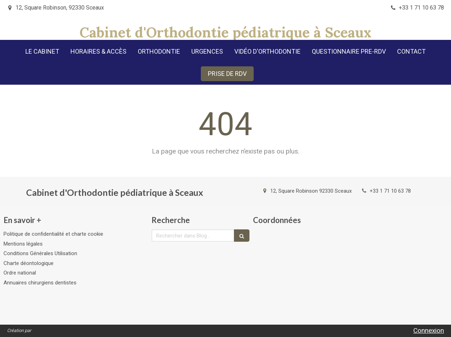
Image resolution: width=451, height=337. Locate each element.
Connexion (428, 330)
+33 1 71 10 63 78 (390, 191)
